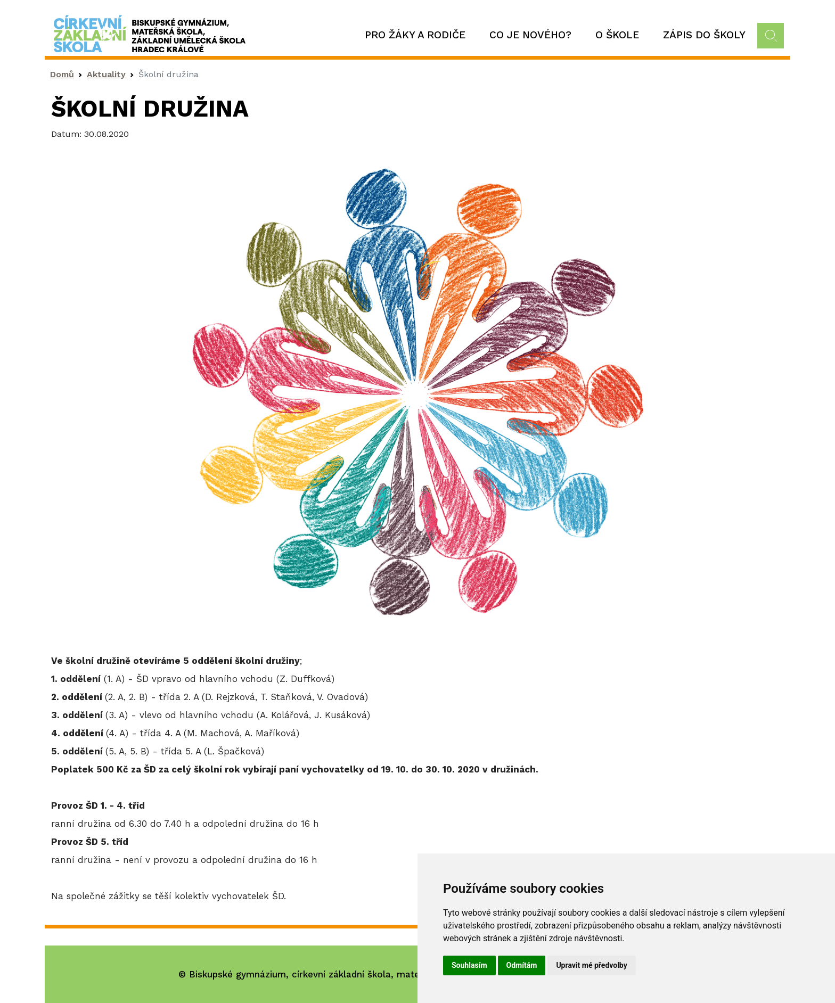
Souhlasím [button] (469, 965)
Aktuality (106, 74)
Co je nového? (530, 35)
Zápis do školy (704, 35)
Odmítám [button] (521, 965)
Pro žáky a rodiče (415, 35)
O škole (617, 35)
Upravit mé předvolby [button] (591, 965)
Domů (62, 74)
